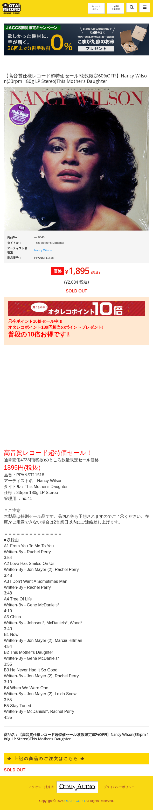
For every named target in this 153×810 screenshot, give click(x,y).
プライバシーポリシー (119, 787)
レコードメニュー (96, 7)
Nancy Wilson (43, 250)
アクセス (35, 787)
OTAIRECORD (74, 801)
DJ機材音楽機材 (116, 7)
